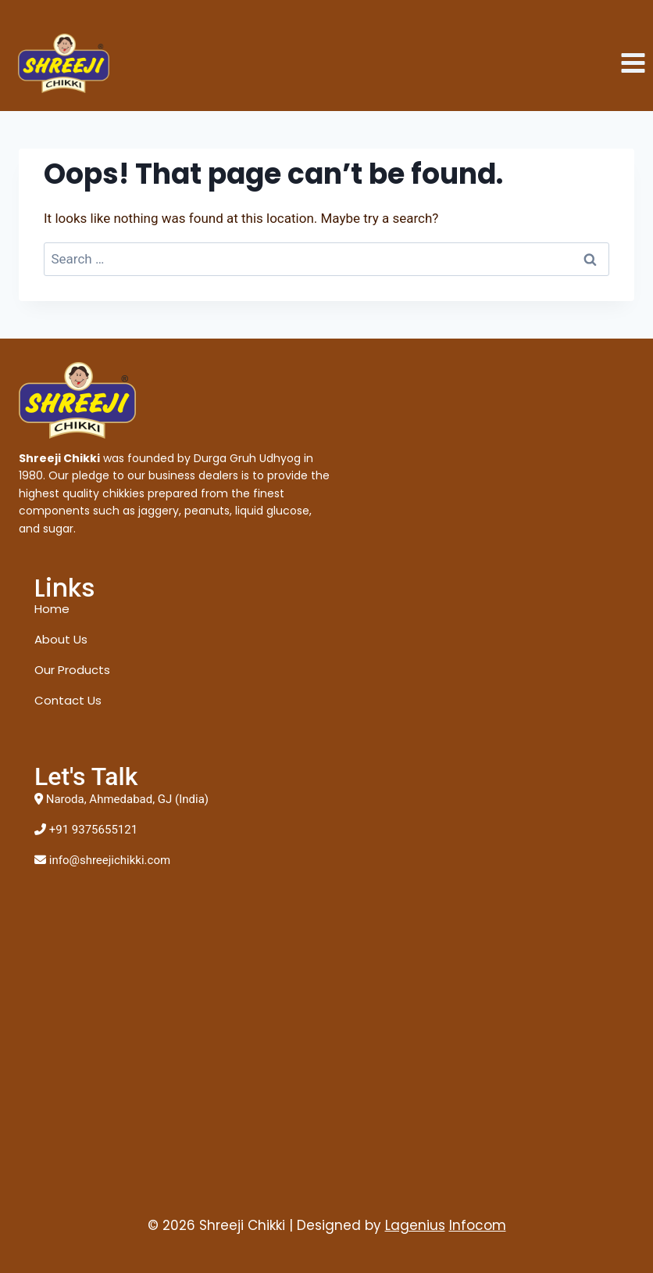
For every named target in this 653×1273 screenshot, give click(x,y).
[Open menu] (632, 63)
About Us (60, 639)
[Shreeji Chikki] (63, 63)
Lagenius (415, 1225)
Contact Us (68, 700)
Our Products (72, 670)
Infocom (477, 1225)
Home (52, 609)
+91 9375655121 (93, 830)
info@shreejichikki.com (109, 860)
